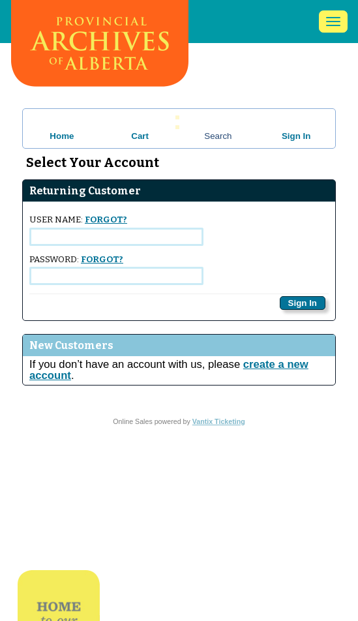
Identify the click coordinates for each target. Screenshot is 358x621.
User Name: (116, 230)
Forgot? (106, 220)
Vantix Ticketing (218, 421)
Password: (116, 269)
